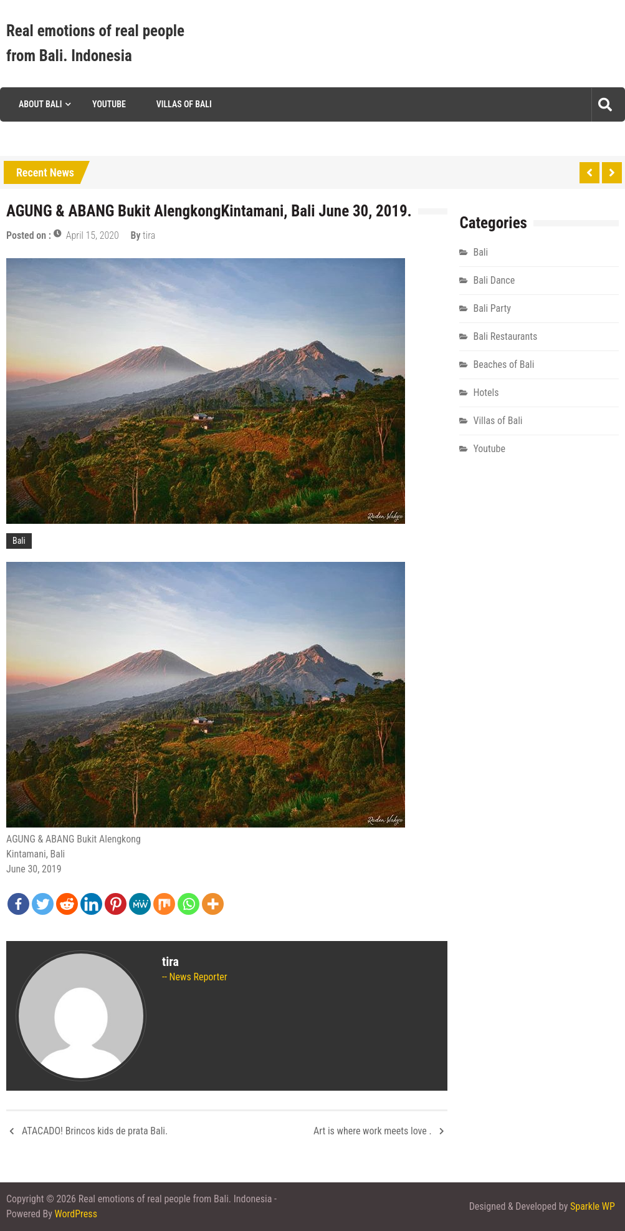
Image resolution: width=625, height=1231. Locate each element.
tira (149, 235)
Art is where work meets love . (372, 1131)
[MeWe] (140, 904)
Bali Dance (494, 280)
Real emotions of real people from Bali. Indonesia (95, 43)
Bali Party (492, 308)
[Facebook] (18, 904)
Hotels (486, 392)
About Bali (40, 104)
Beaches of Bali (503, 364)
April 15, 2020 (92, 235)
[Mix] (164, 904)
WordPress (76, 1214)
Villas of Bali (184, 104)
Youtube (109, 104)
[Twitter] (43, 904)
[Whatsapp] (188, 904)
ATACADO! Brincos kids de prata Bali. (95, 1131)
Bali (19, 541)
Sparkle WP (592, 1206)
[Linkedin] (91, 904)
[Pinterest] (115, 904)
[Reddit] (67, 904)
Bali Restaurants (505, 336)
